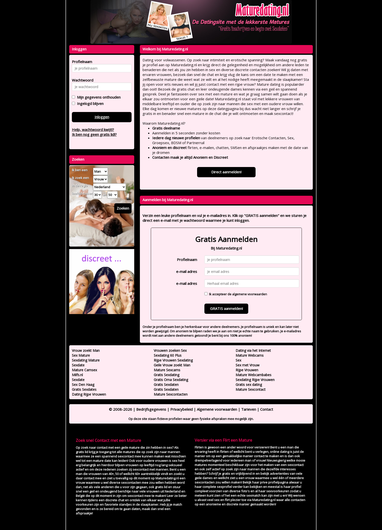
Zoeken (123, 208)
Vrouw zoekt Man (86, 350)
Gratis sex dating (249, 384)
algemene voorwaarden (249, 294)
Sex (238, 360)
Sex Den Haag (83, 384)
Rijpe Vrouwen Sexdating (173, 360)
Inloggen (102, 116)
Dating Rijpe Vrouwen (89, 394)
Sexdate (78, 365)
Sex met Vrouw (247, 365)
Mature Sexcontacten (171, 394)
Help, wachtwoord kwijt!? (93, 129)
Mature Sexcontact (251, 389)
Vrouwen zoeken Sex (170, 350)
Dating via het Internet (253, 350)
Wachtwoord (81, 80)
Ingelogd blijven (89, 103)
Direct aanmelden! (226, 171)
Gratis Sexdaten (166, 384)
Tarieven (248, 409)
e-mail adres (186, 271)
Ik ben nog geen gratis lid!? (94, 134)
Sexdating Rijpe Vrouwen (255, 379)
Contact (266, 409)
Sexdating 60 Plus (167, 355)
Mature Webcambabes (253, 374)
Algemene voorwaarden (217, 409)
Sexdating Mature (86, 360)
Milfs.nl (77, 374)
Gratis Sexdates (84, 389)
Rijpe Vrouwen (247, 370)
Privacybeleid (181, 409)
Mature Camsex (84, 370)
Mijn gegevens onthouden (98, 97)
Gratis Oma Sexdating (171, 379)
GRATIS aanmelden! (226, 308)
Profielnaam (187, 259)
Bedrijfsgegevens (151, 409)
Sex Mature (81, 355)
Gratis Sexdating (166, 374)
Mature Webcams (250, 355)
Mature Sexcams (167, 370)
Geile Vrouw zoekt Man (172, 365)
